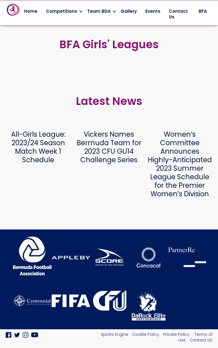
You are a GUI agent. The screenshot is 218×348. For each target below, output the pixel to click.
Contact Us (178, 14)
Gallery (129, 11)
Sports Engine (114, 334)
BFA (203, 11)
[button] (62, 11)
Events (152, 11)
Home (30, 11)
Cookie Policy (145, 334)
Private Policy (177, 334)
